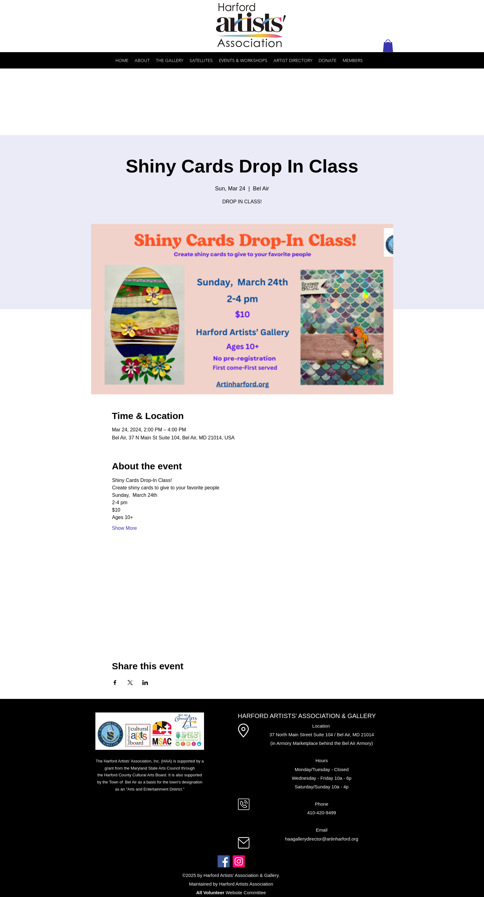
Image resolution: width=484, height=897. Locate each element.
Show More (124, 528)
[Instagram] (239, 861)
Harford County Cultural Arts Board (135, 775)
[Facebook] (224, 861)
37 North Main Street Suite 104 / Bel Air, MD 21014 (321, 734)
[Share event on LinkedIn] (145, 682)
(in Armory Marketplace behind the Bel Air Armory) (321, 743)
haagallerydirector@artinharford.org (321, 838)
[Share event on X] (130, 682)
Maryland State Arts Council (155, 768)
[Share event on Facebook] (115, 682)
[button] (388, 45)
